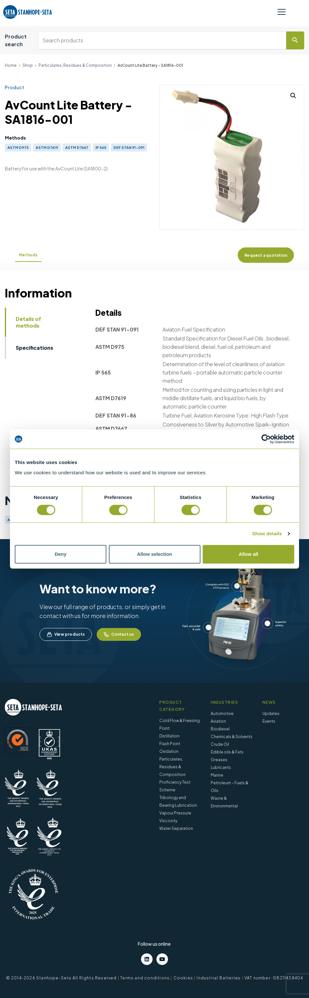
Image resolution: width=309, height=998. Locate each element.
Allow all (248, 554)
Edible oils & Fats (227, 752)
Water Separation (176, 828)
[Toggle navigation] (281, 12)
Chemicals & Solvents (231, 736)
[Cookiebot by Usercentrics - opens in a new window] (266, 439)
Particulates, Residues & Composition (75, 65)
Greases (219, 759)
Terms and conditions (145, 978)
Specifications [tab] (34, 347)
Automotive (222, 713)
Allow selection (154, 554)
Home (11, 65)
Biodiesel (220, 729)
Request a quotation (265, 255)
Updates (270, 713)
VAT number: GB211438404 (273, 978)
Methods (28, 255)
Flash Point (169, 743)
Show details (267, 533)
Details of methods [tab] (28, 322)
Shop (27, 65)
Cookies (183, 978)
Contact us (118, 634)
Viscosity (168, 820)
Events (268, 721)
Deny (60, 554)
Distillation (169, 736)
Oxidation (169, 751)
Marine (217, 775)
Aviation (218, 721)
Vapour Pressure (175, 813)
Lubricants (221, 767)
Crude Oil (220, 744)
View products (65, 634)
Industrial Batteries (219, 978)
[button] (293, 95)
